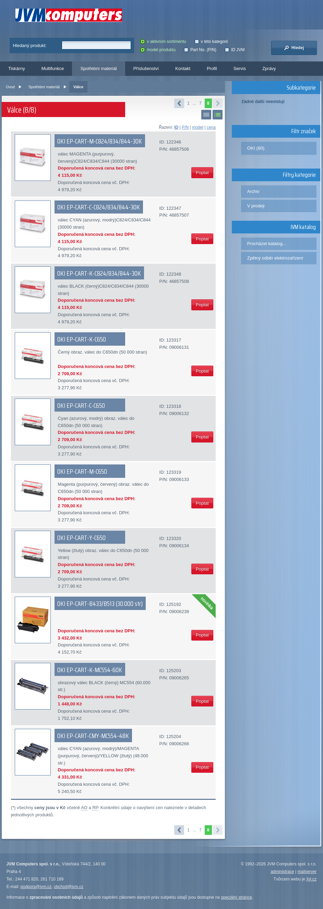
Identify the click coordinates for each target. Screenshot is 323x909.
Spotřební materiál (98, 68)
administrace (282, 871)
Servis (240, 68)
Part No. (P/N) (200, 49)
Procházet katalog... (266, 243)
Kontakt (182, 68)
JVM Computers (68, 15)
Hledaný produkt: (29, 45)
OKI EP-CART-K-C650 (81, 339)
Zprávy (269, 68)
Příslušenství (146, 68)
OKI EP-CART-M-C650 (82, 471)
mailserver (307, 871)
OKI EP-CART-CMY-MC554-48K (93, 735)
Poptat (202, 172)
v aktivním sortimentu (163, 41)
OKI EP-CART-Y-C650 (81, 537)
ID (176, 127)
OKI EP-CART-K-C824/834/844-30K (99, 273)
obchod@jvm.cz (68, 886)
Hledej (294, 47)
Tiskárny (16, 68)
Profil (212, 68)
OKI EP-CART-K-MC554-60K (89, 670)
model (197, 127)
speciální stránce (236, 897)
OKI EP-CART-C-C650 (81, 405)
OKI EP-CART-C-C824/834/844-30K (98, 207)
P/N (185, 127)
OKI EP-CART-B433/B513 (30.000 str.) (100, 603)
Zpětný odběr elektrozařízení (275, 258)
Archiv (253, 191)
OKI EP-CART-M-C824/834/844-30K (99, 141)
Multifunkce (52, 68)
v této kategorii (211, 41)
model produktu (157, 49)
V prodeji (256, 205)
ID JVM (235, 49)
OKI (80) (255, 148)
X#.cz (311, 879)
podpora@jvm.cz (36, 886)
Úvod (10, 87)
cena (211, 127)
